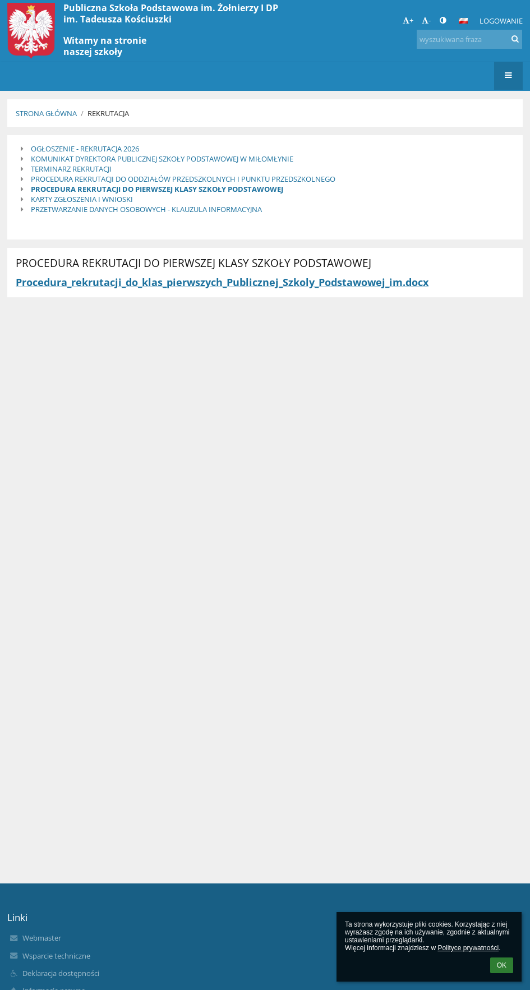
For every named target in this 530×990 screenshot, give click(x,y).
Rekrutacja (108, 113)
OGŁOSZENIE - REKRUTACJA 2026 (85, 149)
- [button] (426, 20)
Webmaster (41, 938)
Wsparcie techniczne (56, 956)
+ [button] (408, 20)
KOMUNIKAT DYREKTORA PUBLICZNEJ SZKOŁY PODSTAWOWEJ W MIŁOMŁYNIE (162, 159)
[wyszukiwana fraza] (469, 39)
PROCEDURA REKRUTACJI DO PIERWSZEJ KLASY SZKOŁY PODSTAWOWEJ (157, 189)
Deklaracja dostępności (60, 973)
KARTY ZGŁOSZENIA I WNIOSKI (82, 199)
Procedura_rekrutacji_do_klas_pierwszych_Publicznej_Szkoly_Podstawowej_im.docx (222, 282)
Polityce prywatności (468, 948)
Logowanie (501, 21)
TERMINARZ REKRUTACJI (71, 169)
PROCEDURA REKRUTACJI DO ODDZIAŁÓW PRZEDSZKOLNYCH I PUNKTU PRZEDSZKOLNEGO (183, 179)
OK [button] (501, 965)
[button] (463, 20)
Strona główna (46, 113)
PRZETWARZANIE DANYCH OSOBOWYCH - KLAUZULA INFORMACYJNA (146, 209)
